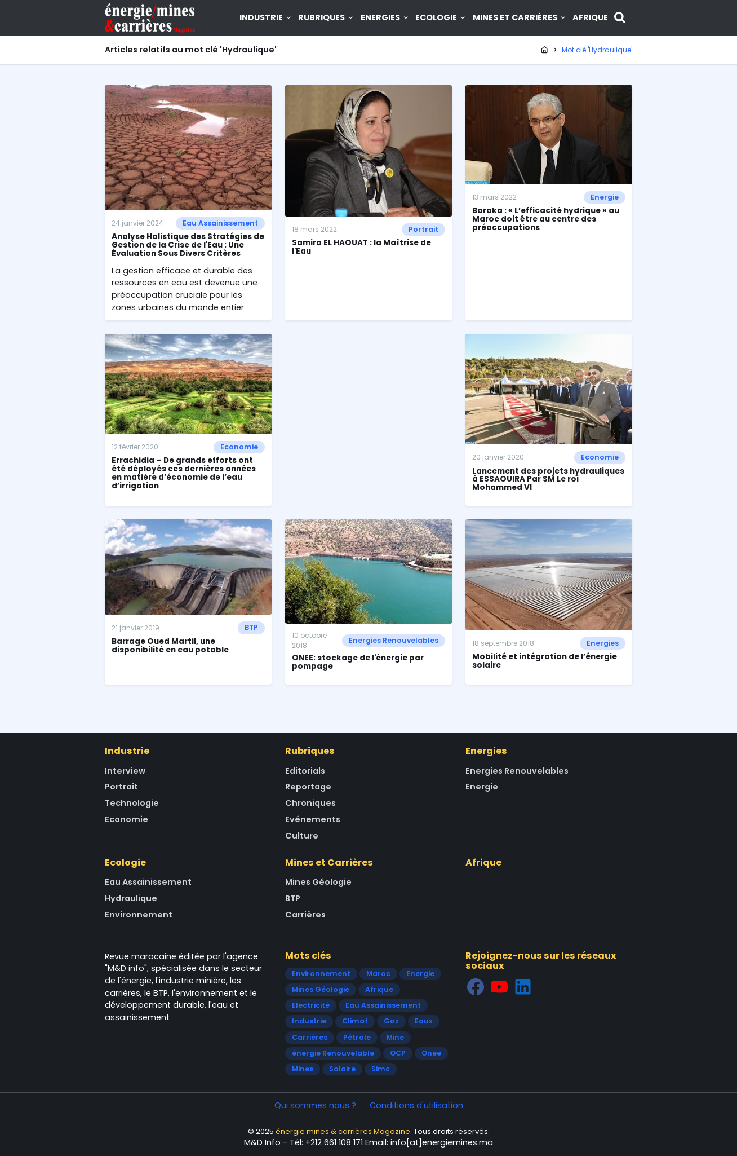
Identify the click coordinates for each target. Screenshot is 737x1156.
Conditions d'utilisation (416, 1105)
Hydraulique (131, 898)
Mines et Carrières (520, 17)
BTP (251, 627)
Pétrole (357, 1037)
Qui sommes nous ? (315, 1105)
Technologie (132, 803)
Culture (301, 835)
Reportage (308, 786)
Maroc (378, 973)
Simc (380, 1069)
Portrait (423, 229)
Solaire (342, 1069)
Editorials (305, 770)
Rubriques (326, 17)
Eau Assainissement (220, 223)
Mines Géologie (318, 882)
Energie (605, 197)
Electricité (311, 1005)
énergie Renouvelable (333, 1053)
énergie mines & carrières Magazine (343, 1131)
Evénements (312, 819)
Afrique (590, 17)
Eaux (424, 1021)
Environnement (138, 914)
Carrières (305, 914)
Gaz (391, 1021)
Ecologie (441, 17)
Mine (395, 1037)
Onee (431, 1053)
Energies (385, 17)
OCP (398, 1053)
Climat (355, 1021)
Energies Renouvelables (393, 640)
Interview (125, 770)
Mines (302, 1069)
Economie (239, 447)
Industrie (265, 17)
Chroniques (310, 803)
